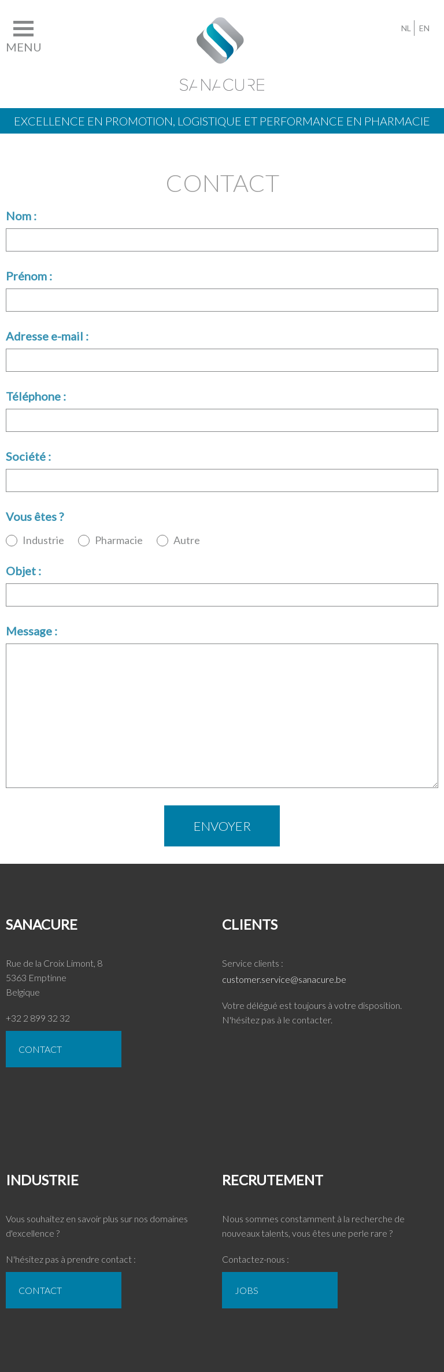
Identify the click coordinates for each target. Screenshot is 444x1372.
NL (406, 28)
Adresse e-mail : (47, 336)
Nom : (21, 216)
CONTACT (40, 1049)
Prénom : (29, 276)
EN (424, 28)
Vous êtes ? (35, 516)
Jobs (246, 1290)
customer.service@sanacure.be (284, 979)
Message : (31, 631)
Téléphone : (36, 396)
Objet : (23, 571)
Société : (28, 456)
